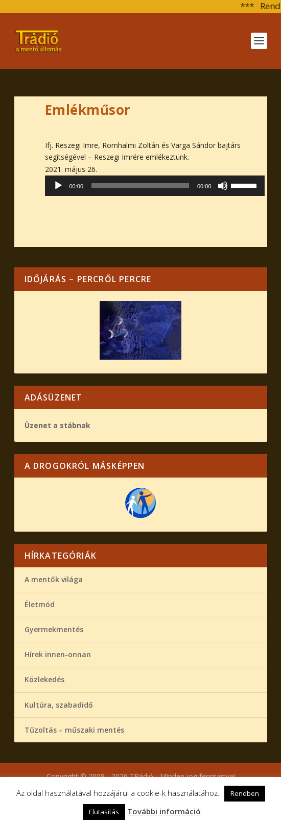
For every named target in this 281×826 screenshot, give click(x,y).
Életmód (40, 604)
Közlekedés (44, 679)
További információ (164, 811)
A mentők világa (54, 579)
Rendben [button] (244, 793)
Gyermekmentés (54, 629)
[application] (155, 186)
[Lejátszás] (58, 186)
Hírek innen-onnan (58, 654)
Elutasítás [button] (104, 811)
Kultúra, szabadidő (59, 705)
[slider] (140, 185)
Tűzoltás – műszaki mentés (74, 730)
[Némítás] (223, 186)
